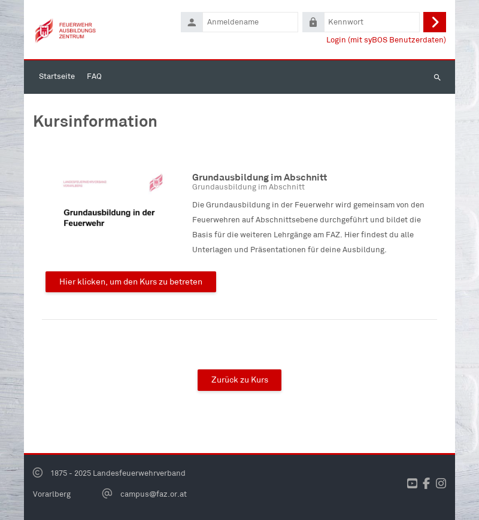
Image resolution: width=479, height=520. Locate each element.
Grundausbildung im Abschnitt (259, 177)
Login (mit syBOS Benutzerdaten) (386, 40)
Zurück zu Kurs (239, 379)
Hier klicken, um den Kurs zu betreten (130, 281)
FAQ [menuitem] (94, 76)
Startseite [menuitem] (57, 76)
